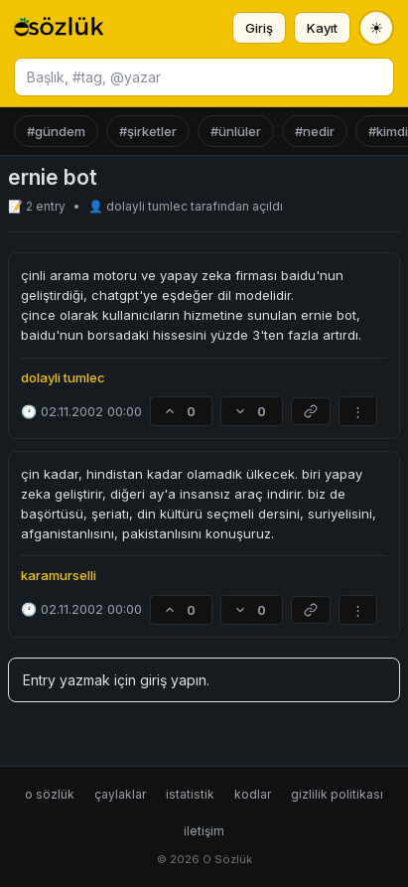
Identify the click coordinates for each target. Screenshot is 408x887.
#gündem (56, 131)
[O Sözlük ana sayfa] (59, 28)
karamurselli (58, 575)
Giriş (259, 28)
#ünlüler (235, 131)
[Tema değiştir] (376, 28)
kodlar (252, 794)
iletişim (204, 830)
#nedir (315, 131)
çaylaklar (120, 794)
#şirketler (148, 131)
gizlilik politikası (337, 794)
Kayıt (322, 28)
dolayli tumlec (148, 206)
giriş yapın (173, 679)
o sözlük (49, 794)
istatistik (190, 794)
